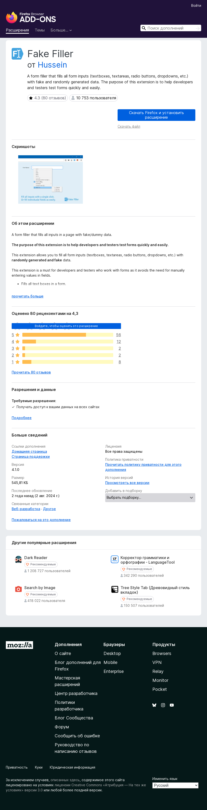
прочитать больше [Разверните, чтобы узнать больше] (27, 296)
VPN (157, 662)
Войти (196, 5)
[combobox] (170, 28)
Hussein (52, 65)
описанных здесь (65, 780)
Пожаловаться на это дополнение (41, 520)
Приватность (17, 767)
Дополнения (68, 644)
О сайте (63, 653)
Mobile (110, 662)
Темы (40, 30)
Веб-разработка (26, 509)
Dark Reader (35, 557)
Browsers (161, 653)
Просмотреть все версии (127, 483)
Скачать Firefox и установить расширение (156, 115)
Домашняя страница (29, 451)
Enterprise (114, 671)
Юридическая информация (72, 767)
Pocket (159, 689)
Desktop (112, 653)
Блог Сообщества (74, 717)
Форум (62, 726)
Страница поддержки (31, 456)
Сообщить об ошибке (77, 735)
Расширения (17, 30)
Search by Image (39, 587)
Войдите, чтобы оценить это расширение (66, 326)
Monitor (160, 680)
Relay (158, 671)
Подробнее (22, 418)
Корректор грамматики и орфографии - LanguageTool (148, 560)
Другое (49, 509)
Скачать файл (129, 126)
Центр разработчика (76, 693)
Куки (39, 767)
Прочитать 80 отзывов (31, 372)
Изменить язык (164, 779)
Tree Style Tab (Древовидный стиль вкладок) (155, 590)
